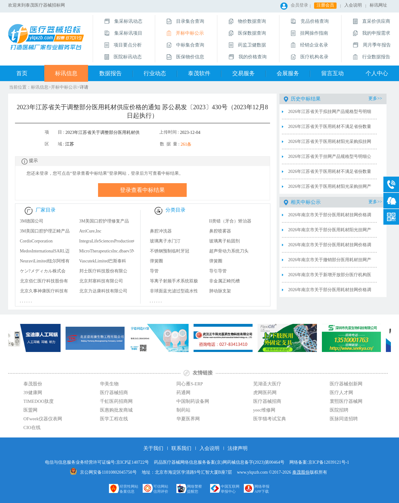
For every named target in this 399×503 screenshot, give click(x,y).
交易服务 (243, 73)
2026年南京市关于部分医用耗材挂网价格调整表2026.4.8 (329, 247)
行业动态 (155, 73)
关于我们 (153, 448)
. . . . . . (26, 301)
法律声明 (238, 448)
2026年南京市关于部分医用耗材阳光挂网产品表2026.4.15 (329, 232)
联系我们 (181, 448)
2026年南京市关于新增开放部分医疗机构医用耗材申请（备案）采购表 (329, 277)
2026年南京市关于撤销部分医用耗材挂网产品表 (329, 262)
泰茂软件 (199, 73)
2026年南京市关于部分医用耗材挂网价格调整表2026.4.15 (329, 217)
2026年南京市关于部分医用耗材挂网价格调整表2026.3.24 (329, 292)
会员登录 (299, 5)
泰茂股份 (301, 472)
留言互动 (332, 73)
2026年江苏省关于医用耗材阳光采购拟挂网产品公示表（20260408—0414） (329, 144)
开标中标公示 (64, 87)
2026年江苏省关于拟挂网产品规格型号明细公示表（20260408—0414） (329, 114)
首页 (21, 73)
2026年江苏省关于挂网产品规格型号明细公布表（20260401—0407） (329, 159)
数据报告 (110, 73)
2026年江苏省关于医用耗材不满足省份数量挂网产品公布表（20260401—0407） (329, 174)
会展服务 (288, 73)
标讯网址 (378, 5)
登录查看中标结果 (142, 190)
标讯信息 (66, 73)
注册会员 (325, 5)
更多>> (375, 98)
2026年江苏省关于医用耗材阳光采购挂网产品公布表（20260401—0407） (329, 189)
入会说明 (353, 5)
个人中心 (377, 73)
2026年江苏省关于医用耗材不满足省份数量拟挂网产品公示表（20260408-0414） (329, 129)
